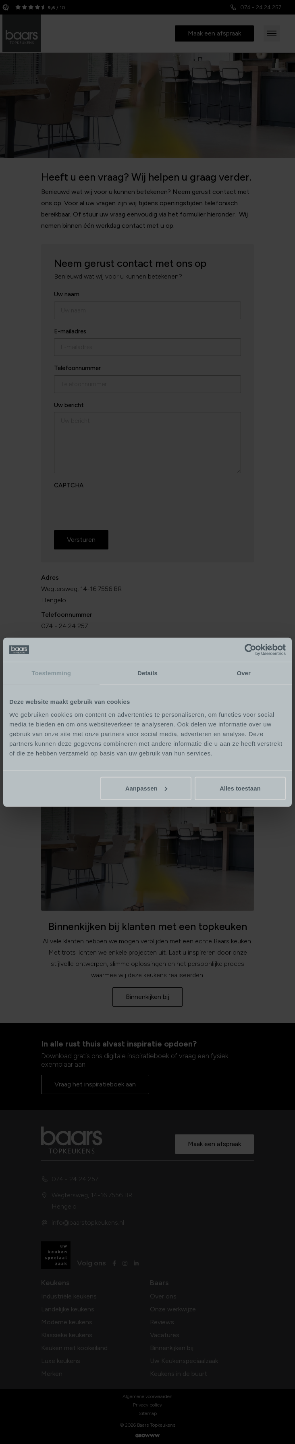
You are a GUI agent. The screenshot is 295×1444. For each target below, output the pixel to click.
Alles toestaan (240, 787)
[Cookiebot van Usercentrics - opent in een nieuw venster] (250, 650)
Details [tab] (147, 673)
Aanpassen (146, 787)
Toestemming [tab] (51, 673)
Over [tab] (244, 673)
